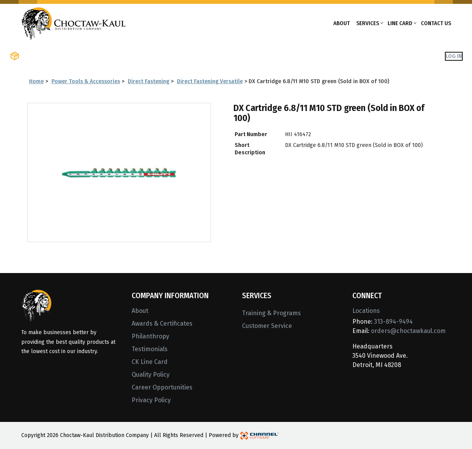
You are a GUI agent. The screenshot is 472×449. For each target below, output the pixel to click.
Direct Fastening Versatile (210, 81)
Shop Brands (107, 56)
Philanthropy (150, 336)
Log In (454, 56)
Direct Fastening (148, 81)
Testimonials (150, 349)
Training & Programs (271, 313)
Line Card (400, 23)
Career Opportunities (162, 387)
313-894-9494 (393, 321)
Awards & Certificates (162, 323)
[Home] (73, 22)
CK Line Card (150, 361)
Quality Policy (151, 374)
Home (36, 81)
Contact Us (436, 23)
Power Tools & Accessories (85, 81)
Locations (366, 310)
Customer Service (267, 325)
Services (367, 23)
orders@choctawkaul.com (408, 331)
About (341, 23)
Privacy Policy (151, 400)
